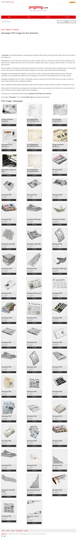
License (48, 17)
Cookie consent (19, 530)
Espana (12, 1)
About (9, 17)
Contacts (67, 17)
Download (9, 125)
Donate (29, 17)
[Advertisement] (13, 44)
